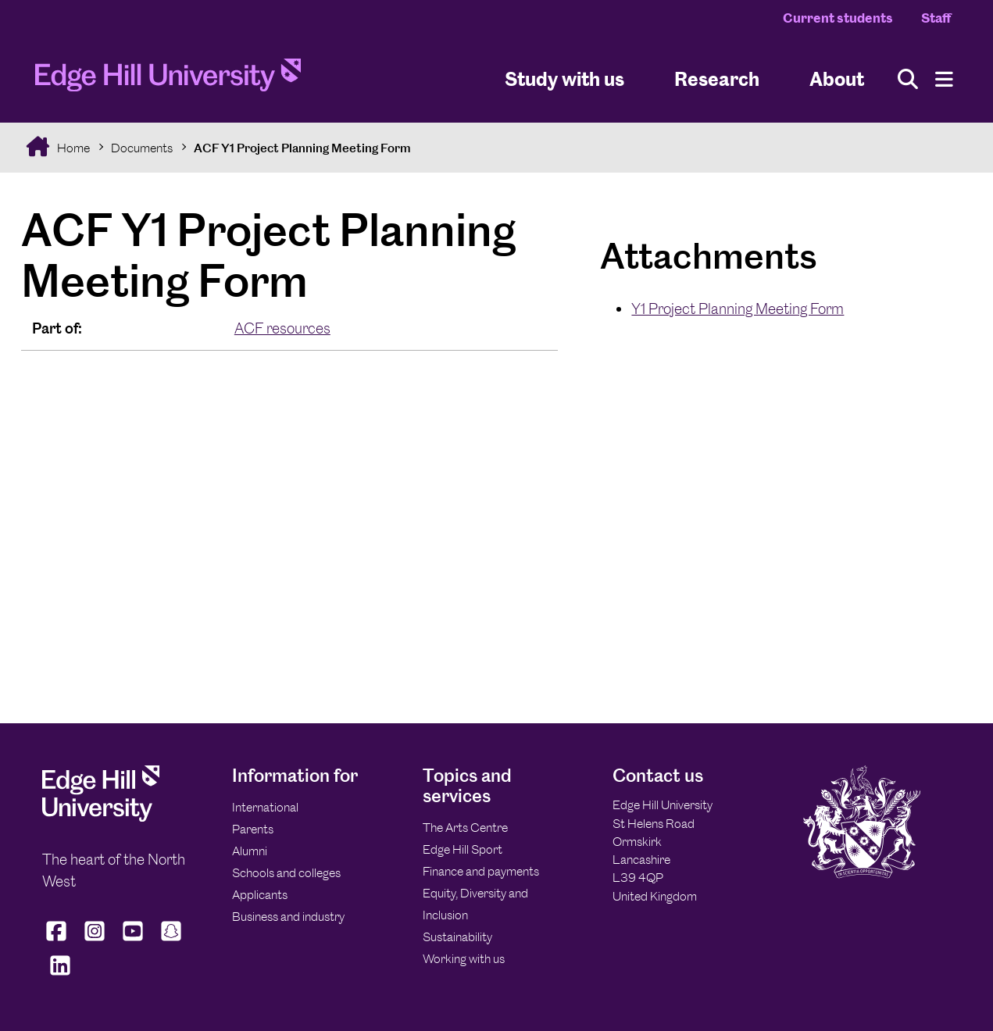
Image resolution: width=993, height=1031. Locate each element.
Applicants (260, 894)
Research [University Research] (716, 78)
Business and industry (288, 916)
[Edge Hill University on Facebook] (58, 941)
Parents (252, 829)
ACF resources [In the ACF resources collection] (282, 328)
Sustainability (457, 936)
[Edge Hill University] (100, 817)
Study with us (564, 78)
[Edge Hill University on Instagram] (95, 941)
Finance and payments (481, 871)
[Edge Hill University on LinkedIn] (59, 975)
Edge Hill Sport (462, 849)
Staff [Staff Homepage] (936, 18)
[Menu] (944, 79)
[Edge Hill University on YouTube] (133, 941)
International (265, 807)
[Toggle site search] (908, 79)
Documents (142, 148)
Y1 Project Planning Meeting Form (737, 309)
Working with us (464, 958)
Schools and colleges (286, 872)
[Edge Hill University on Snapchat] (171, 941)
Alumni (249, 851)
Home (72, 148)
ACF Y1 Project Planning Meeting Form (302, 148)
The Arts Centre (465, 827)
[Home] (168, 80)
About (836, 78)
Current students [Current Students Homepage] (838, 18)
